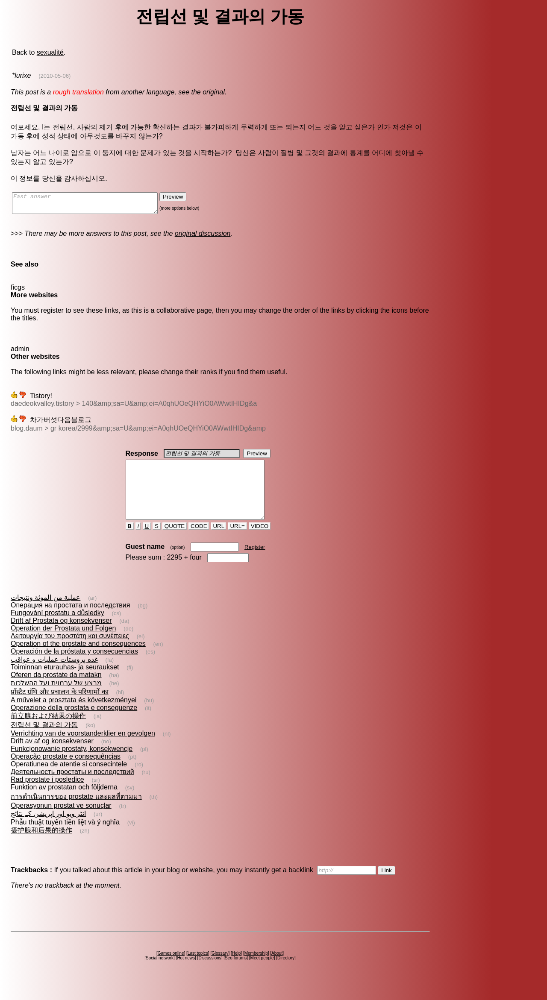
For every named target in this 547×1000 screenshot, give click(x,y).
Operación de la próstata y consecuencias (74, 666)
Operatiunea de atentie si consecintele (69, 779)
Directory (285, 973)
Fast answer (93, 205)
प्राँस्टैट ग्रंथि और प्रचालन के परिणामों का (60, 707)
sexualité (50, 52)
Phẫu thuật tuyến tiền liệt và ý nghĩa (65, 837)
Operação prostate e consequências (66, 771)
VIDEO (259, 541)
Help (236, 968)
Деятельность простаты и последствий (72, 787)
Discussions (209, 973)
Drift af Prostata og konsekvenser (61, 635)
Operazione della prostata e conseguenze (74, 723)
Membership (256, 968)
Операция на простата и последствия (70, 620)
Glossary (220, 968)
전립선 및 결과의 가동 (44, 740)
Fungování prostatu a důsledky (57, 628)
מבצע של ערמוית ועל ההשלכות (56, 698)
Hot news (186, 973)
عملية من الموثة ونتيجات (45, 612)
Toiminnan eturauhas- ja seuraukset (65, 682)
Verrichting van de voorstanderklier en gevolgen (83, 748)
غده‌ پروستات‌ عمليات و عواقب (54, 674)
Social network (160, 973)
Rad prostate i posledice (47, 794)
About (276, 968)
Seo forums (236, 973)
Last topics (198, 968)
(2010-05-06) (54, 76)
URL (219, 541)
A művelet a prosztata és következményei (73, 715)
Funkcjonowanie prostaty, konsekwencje (71, 764)
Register (254, 562)
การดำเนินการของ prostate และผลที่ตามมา (76, 811)
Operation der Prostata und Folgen (63, 643)
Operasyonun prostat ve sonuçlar (61, 820)
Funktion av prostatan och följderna (64, 802)
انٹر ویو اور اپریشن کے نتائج (48, 829)
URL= (238, 541)
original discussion (203, 237)
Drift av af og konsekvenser (52, 756)
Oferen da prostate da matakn (56, 690)
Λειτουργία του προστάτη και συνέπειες (70, 651)
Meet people (262, 973)
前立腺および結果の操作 (48, 731)
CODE (199, 541)
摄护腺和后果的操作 (41, 845)
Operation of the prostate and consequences (78, 659)
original (214, 92)
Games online (171, 968)
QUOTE (174, 541)
